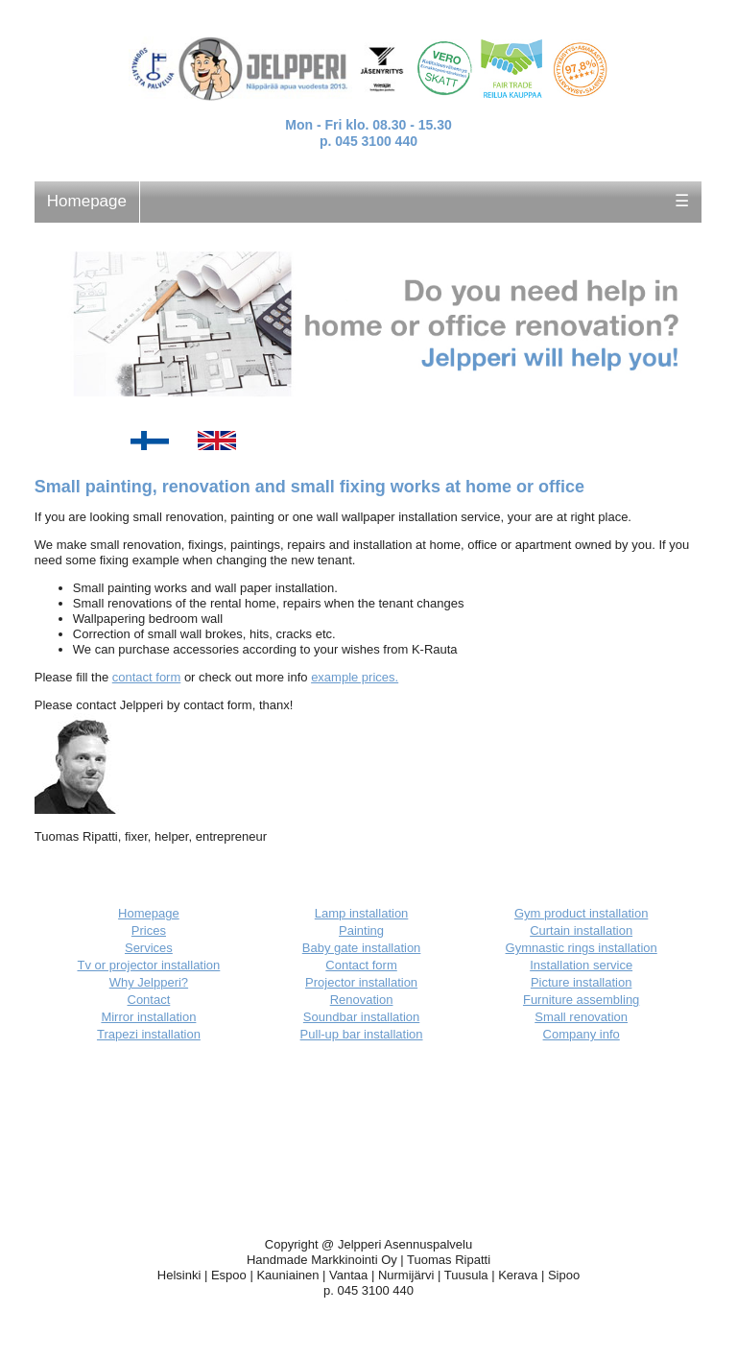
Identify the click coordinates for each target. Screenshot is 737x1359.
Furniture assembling (581, 999)
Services (149, 948)
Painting (361, 930)
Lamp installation (362, 913)
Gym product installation (581, 913)
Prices (148, 930)
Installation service (581, 965)
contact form (146, 677)
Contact (149, 999)
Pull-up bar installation (361, 1034)
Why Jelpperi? (148, 982)
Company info (581, 1034)
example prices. (354, 677)
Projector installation (361, 982)
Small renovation (581, 1017)
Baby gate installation (361, 948)
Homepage (87, 201)
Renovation (361, 999)
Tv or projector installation (148, 965)
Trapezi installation (149, 1034)
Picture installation (581, 982)
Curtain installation (581, 930)
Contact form (360, 965)
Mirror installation (148, 1017)
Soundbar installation (361, 1017)
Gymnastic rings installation (581, 948)
